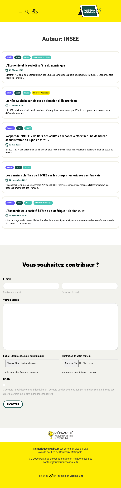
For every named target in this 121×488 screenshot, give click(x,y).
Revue (9, 167)
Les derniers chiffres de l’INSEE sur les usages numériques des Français (52, 175)
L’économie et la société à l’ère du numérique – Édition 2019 (45, 211)
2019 (18, 57)
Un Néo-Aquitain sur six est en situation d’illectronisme (41, 101)
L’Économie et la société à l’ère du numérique (35, 65)
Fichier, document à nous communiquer (23, 356)
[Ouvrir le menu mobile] (20, 11)
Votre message (11, 300)
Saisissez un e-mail (12, 292)
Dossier (10, 203)
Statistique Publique (42, 57)
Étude (9, 57)
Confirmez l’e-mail (70, 292)
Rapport (10, 128)
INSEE (26, 57)
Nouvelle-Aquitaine (41, 93)
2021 (20, 128)
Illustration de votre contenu (76, 356)
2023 (18, 93)
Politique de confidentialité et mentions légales (65, 458)
